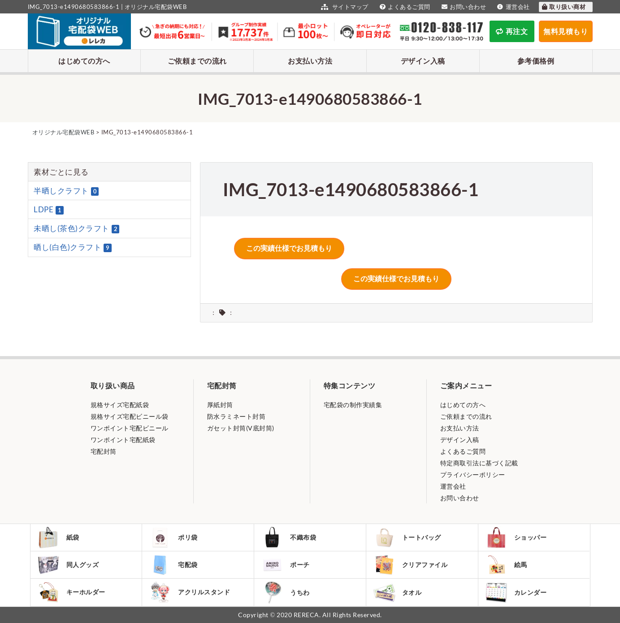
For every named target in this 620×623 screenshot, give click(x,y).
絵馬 (506, 565)
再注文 (512, 31)
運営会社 (512, 6)
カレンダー (516, 592)
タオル (397, 592)
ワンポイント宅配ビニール (130, 428)
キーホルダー (71, 592)
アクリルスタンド (189, 592)
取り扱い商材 (563, 6)
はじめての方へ (84, 60)
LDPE (49, 210)
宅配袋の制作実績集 (353, 404)
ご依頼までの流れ (197, 60)
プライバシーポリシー (472, 474)
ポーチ (285, 565)
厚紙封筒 (220, 404)
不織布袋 (288, 537)
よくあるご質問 (403, 6)
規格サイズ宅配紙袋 (120, 404)
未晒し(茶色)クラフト (76, 228)
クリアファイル (410, 565)
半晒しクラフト (66, 191)
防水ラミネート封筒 (236, 416)
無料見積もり (565, 31)
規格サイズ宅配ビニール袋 (130, 416)
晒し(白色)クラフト (73, 247)
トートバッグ (407, 537)
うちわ (285, 592)
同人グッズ (68, 565)
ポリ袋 (173, 537)
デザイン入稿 (423, 60)
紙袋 (58, 537)
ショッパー (516, 537)
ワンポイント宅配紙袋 (123, 439)
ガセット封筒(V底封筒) (240, 428)
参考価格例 (536, 60)
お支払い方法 (310, 60)
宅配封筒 (104, 451)
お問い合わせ (462, 6)
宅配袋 (173, 565)
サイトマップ (344, 6)
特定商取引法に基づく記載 (479, 463)
